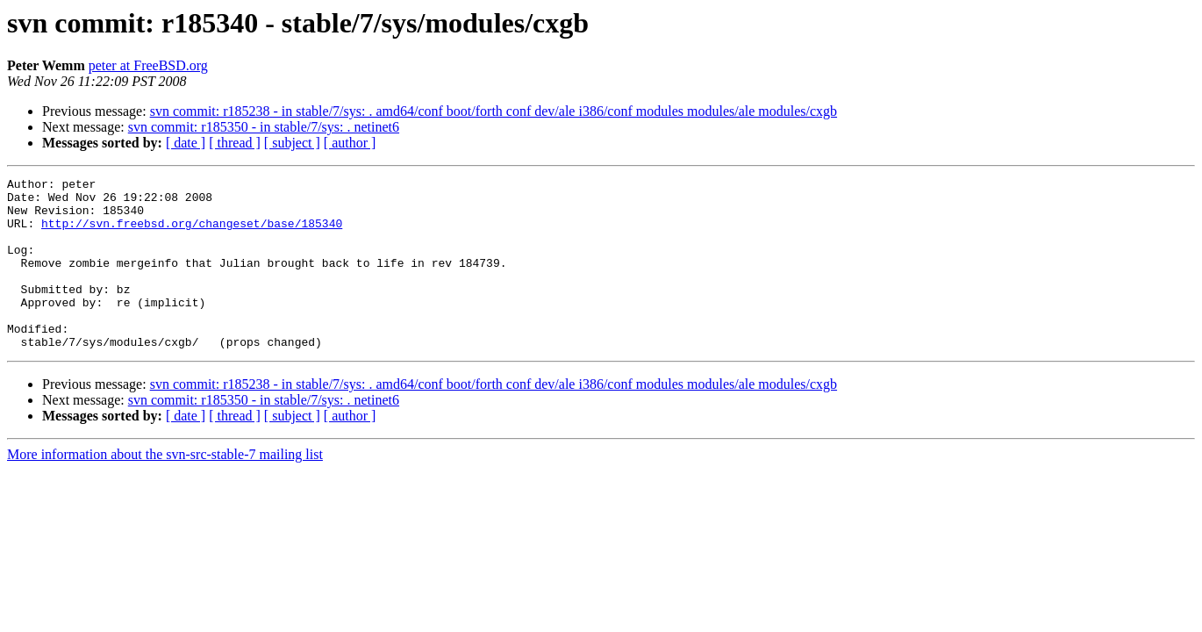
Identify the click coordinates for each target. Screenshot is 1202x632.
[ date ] (185, 142)
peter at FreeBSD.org (148, 65)
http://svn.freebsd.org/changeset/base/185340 (191, 233)
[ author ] (350, 142)
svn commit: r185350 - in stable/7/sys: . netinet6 (263, 126)
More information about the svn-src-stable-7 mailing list (165, 488)
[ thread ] (235, 142)
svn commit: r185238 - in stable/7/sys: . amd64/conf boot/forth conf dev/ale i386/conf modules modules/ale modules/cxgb (493, 111)
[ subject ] (292, 142)
